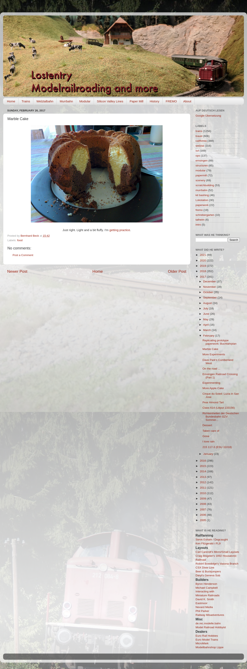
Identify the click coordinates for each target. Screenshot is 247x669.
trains (199, 131)
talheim (200, 219)
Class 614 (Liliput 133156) (219, 407)
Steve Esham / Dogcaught (212, 539)
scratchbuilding (205, 185)
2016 (203, 460)
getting (114, 230)
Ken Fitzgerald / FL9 (208, 543)
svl (197, 150)
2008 (203, 503)
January (208, 453)
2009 (203, 498)
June (206, 313)
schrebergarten (205, 214)
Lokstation (202, 200)
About (187, 101)
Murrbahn (66, 101)
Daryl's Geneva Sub (208, 575)
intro (198, 224)
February (209, 335)
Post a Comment (23, 255)
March (207, 330)
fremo (199, 210)
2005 (203, 520)
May (206, 319)
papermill (201, 175)
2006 (203, 514)
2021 (203, 254)
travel (199, 136)
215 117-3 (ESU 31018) (217, 447)
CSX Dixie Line (205, 567)
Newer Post (17, 271)
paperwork (202, 205)
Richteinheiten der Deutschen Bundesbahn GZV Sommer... (221, 416)
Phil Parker (202, 611)
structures (202, 165)
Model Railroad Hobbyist (211, 627)
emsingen (202, 160)
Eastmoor (201, 603)
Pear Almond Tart (213, 402)
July (206, 308)
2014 (203, 471)
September (210, 297)
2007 (203, 509)
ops (198, 155)
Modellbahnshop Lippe (210, 647)
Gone (206, 436)
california (201, 140)
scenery (200, 180)
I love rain (209, 441)
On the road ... (211, 368)
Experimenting (211, 382)
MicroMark (202, 643)
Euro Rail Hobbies (207, 635)
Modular (84, 101)
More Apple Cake (213, 388)
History (154, 101)
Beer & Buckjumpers (208, 571)
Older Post (177, 271)
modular (201, 170)
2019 (203, 265)
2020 (203, 260)
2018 (203, 271)
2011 (203, 487)
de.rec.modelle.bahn (208, 623)
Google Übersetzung (208, 115)
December (210, 281)
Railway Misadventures (210, 614)
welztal (200, 145)
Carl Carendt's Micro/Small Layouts (217, 551)
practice (124, 230)
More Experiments (214, 354)
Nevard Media (204, 607)
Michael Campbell (207, 587)
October (208, 292)
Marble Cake (210, 349)
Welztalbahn (44, 101)
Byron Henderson (206, 583)
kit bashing (202, 195)
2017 (203, 276)
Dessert (207, 425)
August (208, 303)
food (19, 240)
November (210, 286)
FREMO (171, 101)
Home (11, 101)
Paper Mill (136, 101)
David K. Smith (205, 599)
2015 (203, 466)
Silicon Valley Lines (110, 101)
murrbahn (201, 190)
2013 (203, 476)
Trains (26, 101)
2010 (203, 493)
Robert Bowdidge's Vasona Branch (217, 563)
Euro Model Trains (207, 639)
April (206, 324)
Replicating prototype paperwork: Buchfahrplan (220, 342)
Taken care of (211, 430)
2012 (203, 482)
